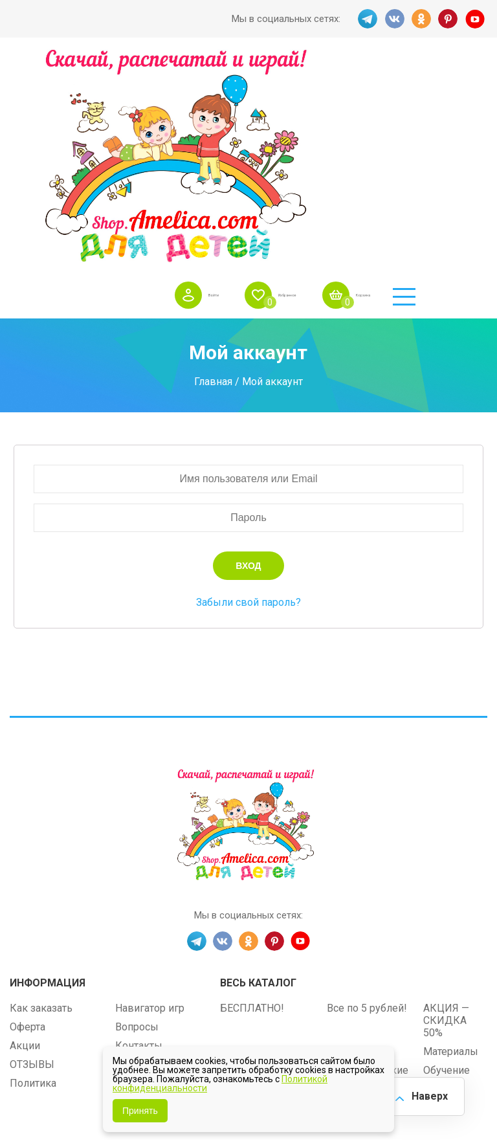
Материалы (450, 843)
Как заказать (41, 800)
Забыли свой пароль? (248, 394)
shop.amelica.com (328, 981)
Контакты (138, 837)
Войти (221, 70)
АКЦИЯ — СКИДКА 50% (446, 812)
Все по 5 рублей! (367, 800)
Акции (25, 837)
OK (420, 18)
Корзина (423, 70)
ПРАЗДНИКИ (359, 843)
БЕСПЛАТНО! (252, 800)
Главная (213, 173)
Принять (140, 1111)
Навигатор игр (149, 800)
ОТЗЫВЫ (32, 856)
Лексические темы (266, 843)
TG (363, 18)
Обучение (446, 862)
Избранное (319, 70)
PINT (449, 18)
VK (392, 18)
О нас (128, 856)
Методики (244, 893)
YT (477, 18)
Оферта (27, 818)
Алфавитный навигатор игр (361, 899)
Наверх (423, 1093)
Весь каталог (258, 774)
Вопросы (137, 818)
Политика (33, 875)
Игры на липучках (263, 862)
